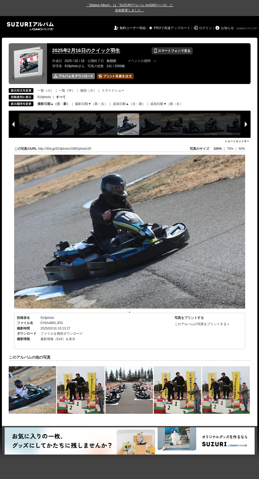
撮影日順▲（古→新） (54, 104)
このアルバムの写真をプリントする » (201, 324)
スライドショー (113, 90)
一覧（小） (46, 90)
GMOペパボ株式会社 (247, 28)
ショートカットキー (237, 141)
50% (241, 149)
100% (218, 149)
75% (230, 149)
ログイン (205, 28)
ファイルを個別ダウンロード (61, 333)
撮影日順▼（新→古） (91, 104)
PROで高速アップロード (172, 28)
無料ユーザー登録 (133, 28)
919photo (44, 97)
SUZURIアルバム (30, 26)
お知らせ (227, 28)
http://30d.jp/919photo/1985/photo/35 (64, 149)
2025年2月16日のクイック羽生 (86, 50)
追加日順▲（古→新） (129, 104)
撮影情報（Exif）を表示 (57, 339)
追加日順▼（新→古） (166, 104)
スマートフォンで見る (172, 50)
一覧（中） (67, 90)
